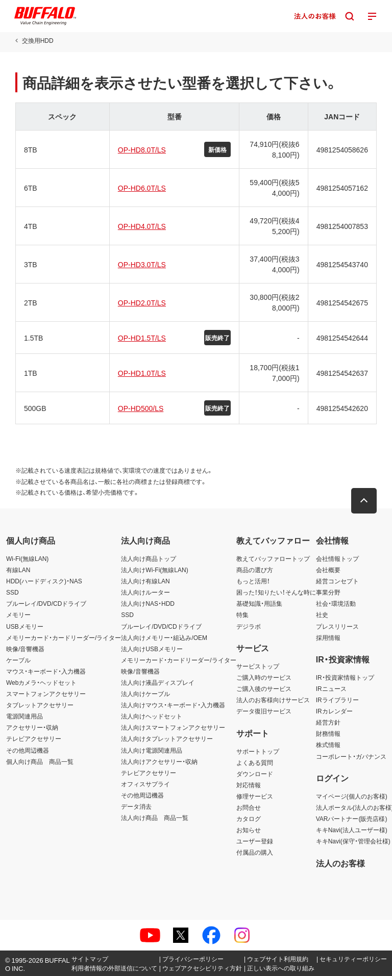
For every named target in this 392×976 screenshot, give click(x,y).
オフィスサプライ (145, 783)
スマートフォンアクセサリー (46, 693)
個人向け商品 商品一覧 (40, 761)
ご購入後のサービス (263, 688)
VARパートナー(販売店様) (351, 818)
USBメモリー (24, 626)
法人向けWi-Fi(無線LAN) (154, 569)
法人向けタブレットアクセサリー (167, 738)
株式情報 (328, 744)
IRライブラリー (337, 699)
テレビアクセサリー (33, 738)
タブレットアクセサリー (40, 704)
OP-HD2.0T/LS (142, 302)
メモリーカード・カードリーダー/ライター (63, 637)
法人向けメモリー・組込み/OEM (164, 637)
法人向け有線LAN (145, 580)
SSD (12, 592)
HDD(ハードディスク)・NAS (44, 580)
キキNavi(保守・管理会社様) (353, 840)
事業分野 (328, 592)
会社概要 (328, 569)
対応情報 (248, 784)
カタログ (248, 818)
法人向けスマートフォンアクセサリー (173, 727)
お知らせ (248, 829)
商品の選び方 (254, 569)
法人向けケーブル (145, 693)
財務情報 (328, 733)
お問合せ (248, 807)
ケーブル (18, 659)
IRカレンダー (334, 710)
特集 (242, 614)
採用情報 (328, 637)
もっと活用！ (253, 580)
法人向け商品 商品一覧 (154, 817)
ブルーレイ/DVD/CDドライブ (46, 603)
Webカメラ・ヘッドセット (41, 682)
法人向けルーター (145, 592)
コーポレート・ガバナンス (351, 756)
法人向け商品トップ (148, 558)
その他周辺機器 (27, 750)
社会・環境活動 (336, 603)
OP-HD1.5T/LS (142, 337)
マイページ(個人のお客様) (351, 796)
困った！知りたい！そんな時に (276, 592)
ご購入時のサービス (263, 677)
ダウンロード (254, 773)
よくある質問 (254, 762)
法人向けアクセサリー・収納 (159, 761)
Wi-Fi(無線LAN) (27, 558)
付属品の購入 (254, 852)
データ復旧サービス (263, 710)
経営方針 (328, 722)
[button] (364, 500)
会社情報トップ (337, 558)
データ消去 (136, 806)
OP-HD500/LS (140, 408)
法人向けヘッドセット (151, 716)
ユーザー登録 (254, 840)
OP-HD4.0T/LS (142, 226)
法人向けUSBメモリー (152, 648)
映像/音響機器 (25, 648)
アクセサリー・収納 (32, 727)
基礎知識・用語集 (259, 603)
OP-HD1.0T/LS (142, 373)
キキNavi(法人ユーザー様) (351, 829)
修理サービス (254, 796)
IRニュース (331, 688)
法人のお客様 (340, 863)
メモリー (18, 614)
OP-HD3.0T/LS (142, 264)
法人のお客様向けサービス (273, 699)
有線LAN (18, 569)
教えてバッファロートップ (273, 558)
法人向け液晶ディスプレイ (157, 682)
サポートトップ (257, 751)
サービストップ (257, 666)
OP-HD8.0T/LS (142, 149)
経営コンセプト (337, 580)
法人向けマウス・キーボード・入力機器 (173, 704)
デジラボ (248, 626)
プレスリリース (337, 626)
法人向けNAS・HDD (148, 603)
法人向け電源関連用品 (151, 750)
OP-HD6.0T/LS (142, 188)
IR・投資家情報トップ (345, 677)
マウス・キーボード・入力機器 (46, 671)
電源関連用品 (24, 716)
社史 (322, 614)
